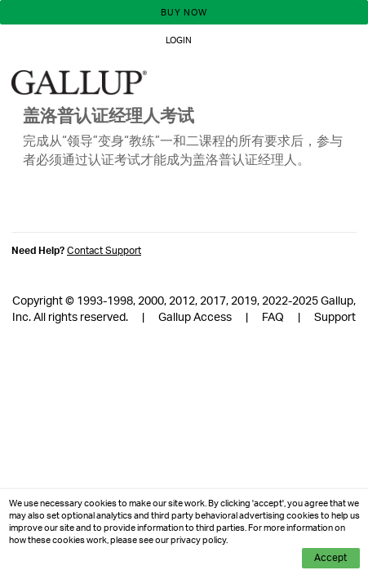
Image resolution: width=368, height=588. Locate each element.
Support (335, 317)
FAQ (273, 317)
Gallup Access (195, 317)
